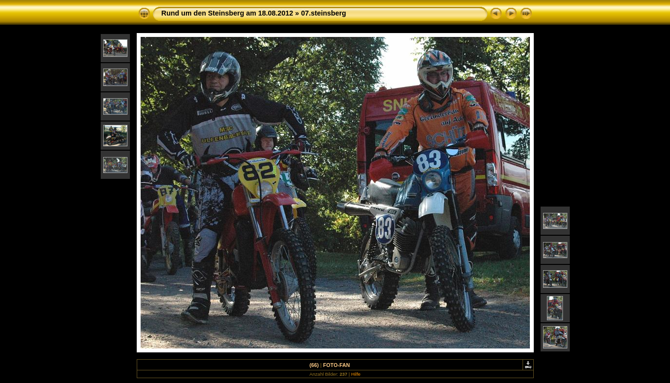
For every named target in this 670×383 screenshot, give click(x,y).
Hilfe (356, 374)
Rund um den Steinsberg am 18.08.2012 (227, 13)
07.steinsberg (323, 13)
